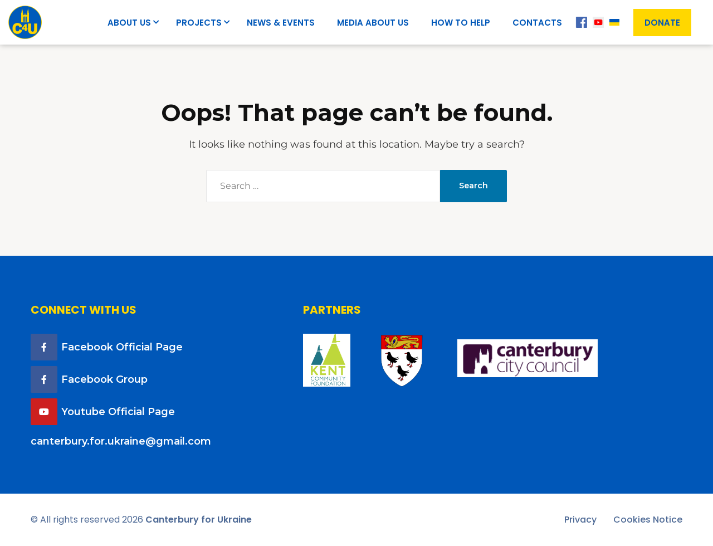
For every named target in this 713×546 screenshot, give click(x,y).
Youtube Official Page (118, 412)
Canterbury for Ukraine (198, 519)
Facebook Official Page (122, 347)
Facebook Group (104, 379)
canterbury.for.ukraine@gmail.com (121, 441)
